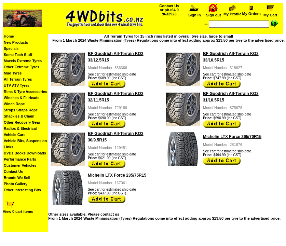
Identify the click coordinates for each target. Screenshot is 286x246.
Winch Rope (14, 104)
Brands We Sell (17, 178)
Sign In (194, 13)
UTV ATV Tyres (16, 85)
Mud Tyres (13, 73)
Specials (11, 48)
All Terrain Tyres (18, 79)
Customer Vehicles (20, 165)
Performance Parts (20, 159)
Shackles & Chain (19, 116)
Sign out (213, 13)
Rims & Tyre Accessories (25, 92)
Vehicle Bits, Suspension (25, 141)
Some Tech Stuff (18, 55)
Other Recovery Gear (22, 122)
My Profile (232, 12)
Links (8, 147)
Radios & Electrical (20, 128)
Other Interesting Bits (22, 190)
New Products (16, 42)
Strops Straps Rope (21, 110)
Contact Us (13, 171)
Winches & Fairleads (21, 98)
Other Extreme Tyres (21, 67)
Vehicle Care (14, 135)
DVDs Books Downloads (25, 153)
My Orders (251, 12)
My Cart (270, 13)
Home (9, 36)
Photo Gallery (15, 184)
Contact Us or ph (169, 10)
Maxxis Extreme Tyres (23, 61)
